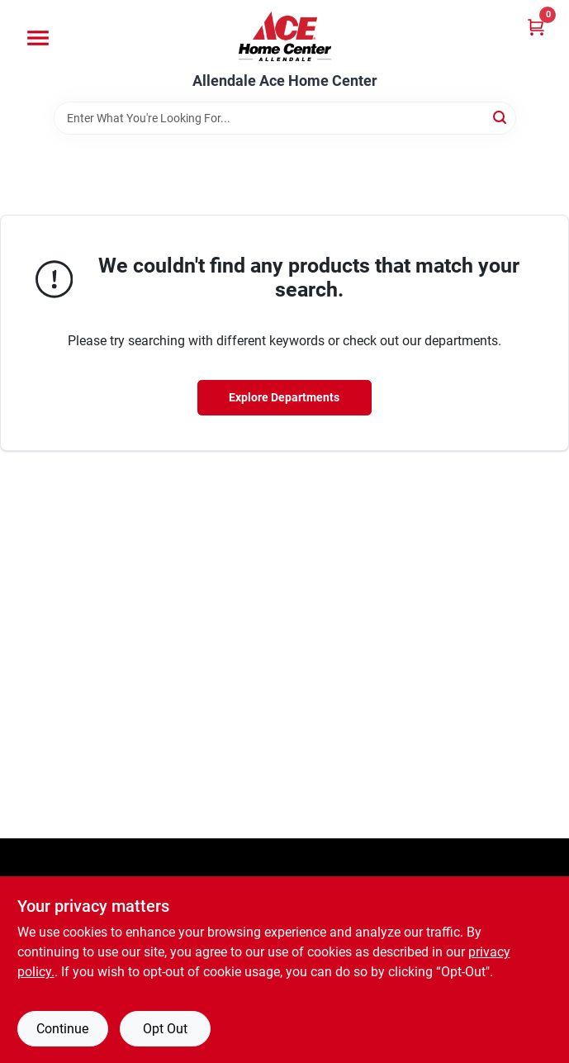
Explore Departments (284, 397)
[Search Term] (285, 118)
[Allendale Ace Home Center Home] (285, 36)
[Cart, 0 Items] (536, 27)
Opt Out (165, 1029)
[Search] (501, 117)
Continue (62, 1029)
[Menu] (38, 38)
